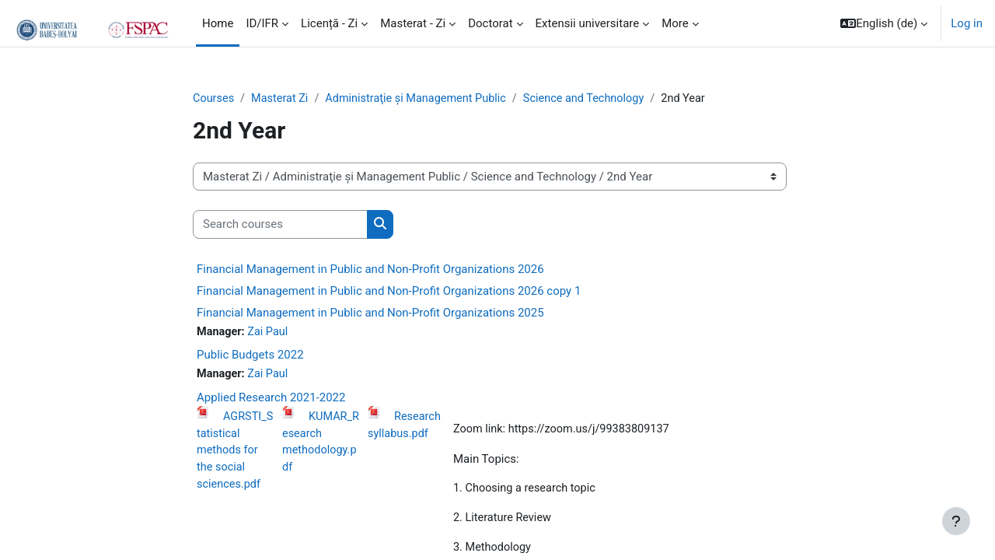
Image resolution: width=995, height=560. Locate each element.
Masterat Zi (282, 99)
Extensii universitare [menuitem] (588, 23)
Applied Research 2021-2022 (271, 400)
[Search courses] (280, 225)
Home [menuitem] (217, 23)
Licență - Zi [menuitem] (329, 23)
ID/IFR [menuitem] (262, 23)
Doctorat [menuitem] (490, 23)
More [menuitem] (675, 23)
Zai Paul (271, 333)
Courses (214, 99)
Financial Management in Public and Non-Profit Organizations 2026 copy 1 (389, 292)
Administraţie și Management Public (423, 99)
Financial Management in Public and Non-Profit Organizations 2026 (370, 270)
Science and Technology (596, 99)
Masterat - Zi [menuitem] (412, 23)
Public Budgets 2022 (250, 356)
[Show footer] (956, 521)
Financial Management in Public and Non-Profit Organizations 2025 (370, 313)
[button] (883, 23)
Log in (967, 23)
